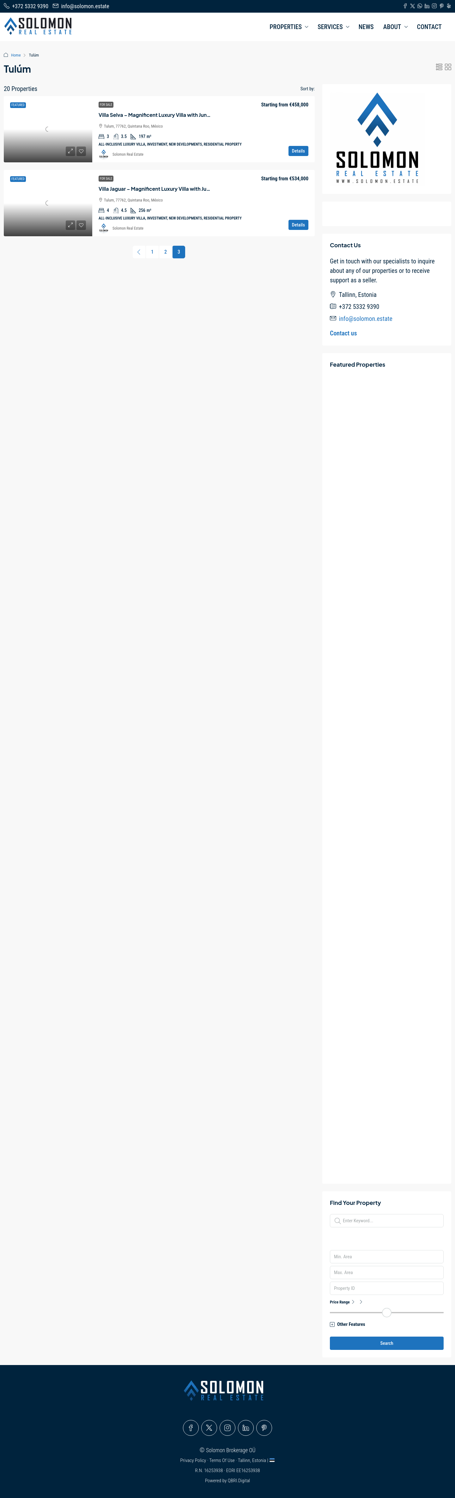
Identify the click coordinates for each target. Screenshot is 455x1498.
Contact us (343, 333)
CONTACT (429, 27)
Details (298, 151)
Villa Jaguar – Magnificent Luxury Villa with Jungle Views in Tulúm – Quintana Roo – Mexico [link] (207, 188)
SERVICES (330, 27)
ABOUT (392, 27)
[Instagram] (227, 1428)
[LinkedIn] (246, 1428)
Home (16, 55)
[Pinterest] (264, 1428)
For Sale (106, 104)
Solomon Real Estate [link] (127, 154)
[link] (48, 129)
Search (386, 1343)
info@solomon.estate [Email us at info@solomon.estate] (365, 318)
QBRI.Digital (239, 1480)
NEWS (366, 27)
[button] (439, 67)
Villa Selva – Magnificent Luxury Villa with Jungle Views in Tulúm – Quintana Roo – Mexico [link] (205, 114)
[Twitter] (209, 1428)
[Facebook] (191, 1428)
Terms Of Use (222, 1460)
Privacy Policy (193, 1460)
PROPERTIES (286, 27)
